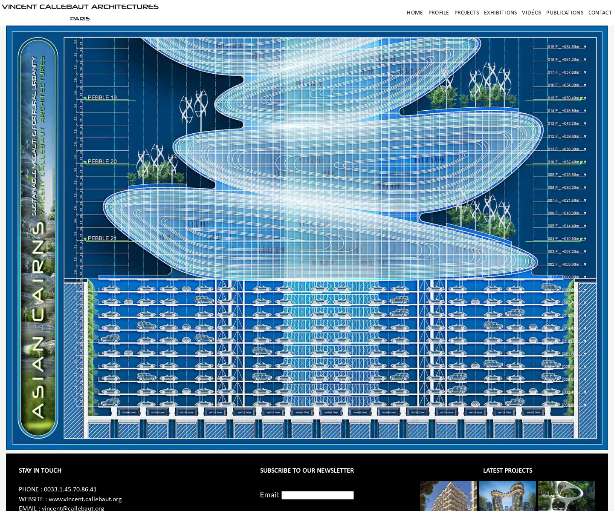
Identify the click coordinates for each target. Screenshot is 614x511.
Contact (600, 13)
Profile (439, 13)
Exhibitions (500, 13)
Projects (467, 13)
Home (415, 13)
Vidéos (531, 13)
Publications (564, 13)
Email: (270, 494)
